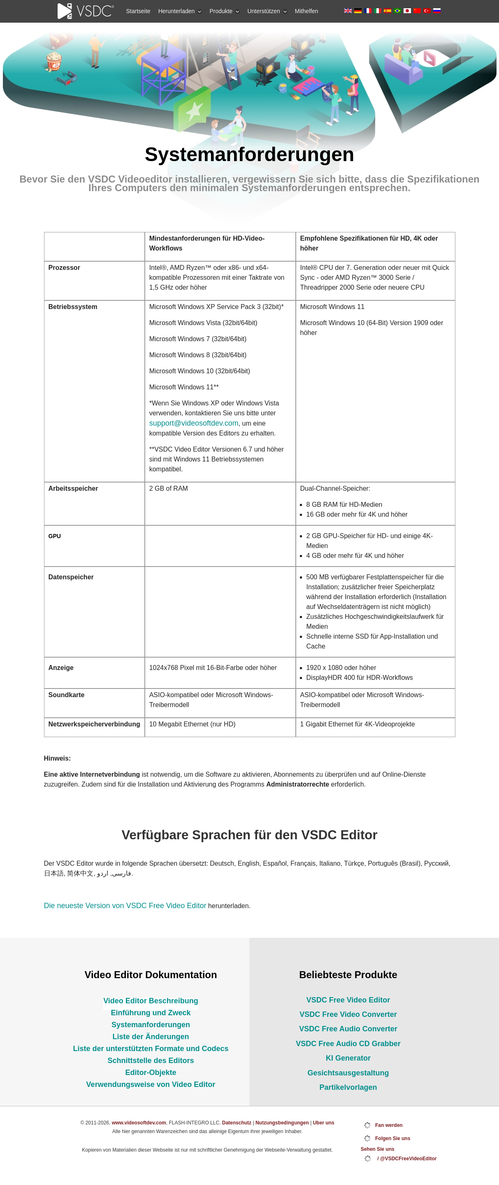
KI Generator (348, 1058)
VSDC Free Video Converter (348, 1014)
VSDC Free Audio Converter (348, 1029)
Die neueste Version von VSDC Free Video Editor (125, 906)
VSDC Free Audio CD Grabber (348, 1044)
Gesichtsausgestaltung (348, 1073)
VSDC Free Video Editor (348, 1000)
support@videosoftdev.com (194, 423)
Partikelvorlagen (348, 1087)
